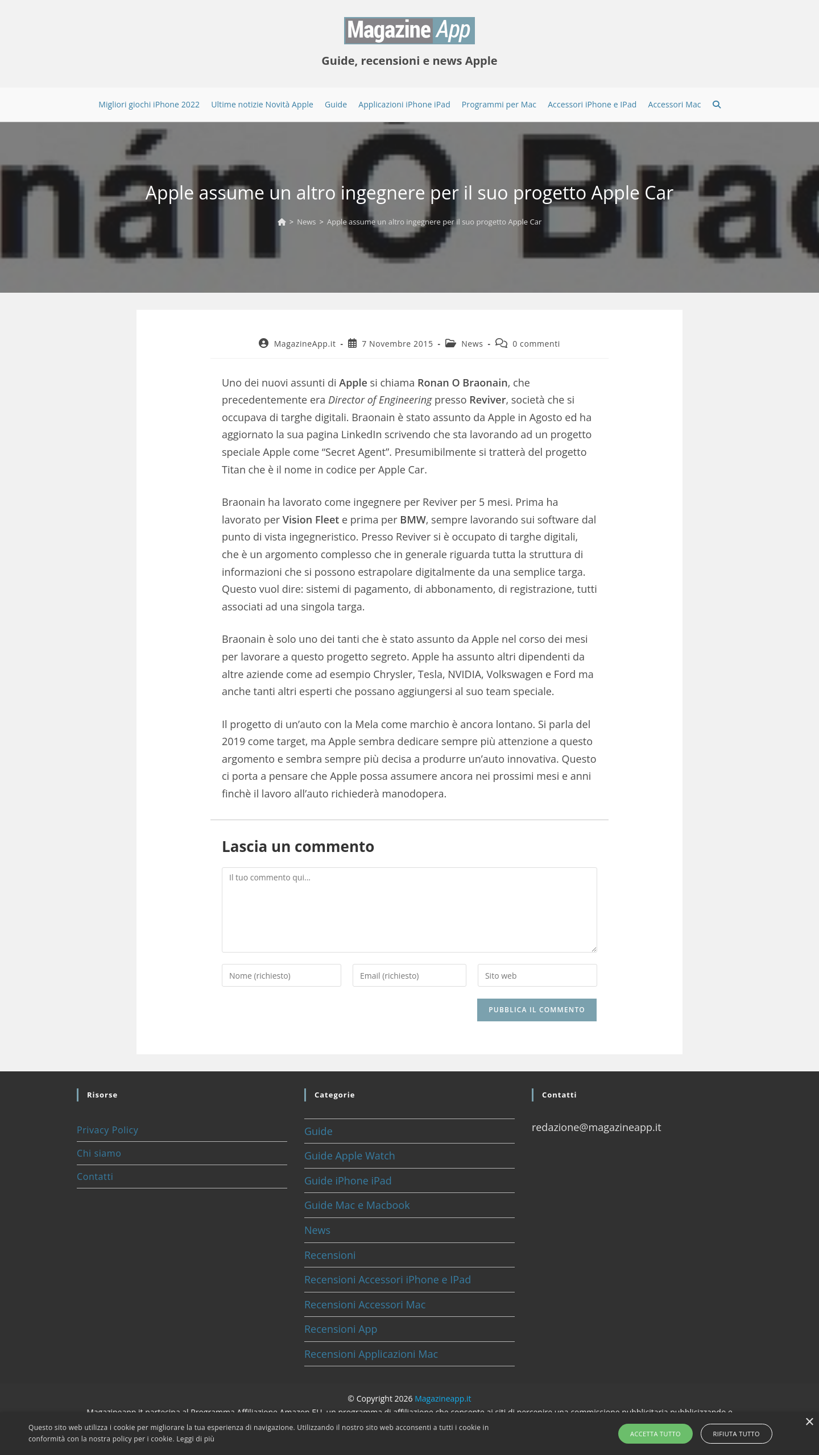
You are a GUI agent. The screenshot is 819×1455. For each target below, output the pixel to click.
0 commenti (536, 343)
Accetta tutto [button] (657, 1433)
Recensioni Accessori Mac (364, 1304)
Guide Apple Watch (349, 1155)
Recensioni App (341, 1329)
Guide (318, 1131)
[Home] (282, 222)
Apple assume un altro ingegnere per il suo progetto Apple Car (434, 222)
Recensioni (330, 1255)
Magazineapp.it (443, 1398)
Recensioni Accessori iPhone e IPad (387, 1279)
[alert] (409, 1433)
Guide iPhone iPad (348, 1180)
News (472, 343)
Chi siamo (99, 1153)
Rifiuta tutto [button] (734, 1433)
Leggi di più (195, 1439)
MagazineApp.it (305, 343)
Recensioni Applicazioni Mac (371, 1354)
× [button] (809, 1422)
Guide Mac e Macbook (357, 1205)
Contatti (95, 1176)
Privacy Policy (107, 1130)
